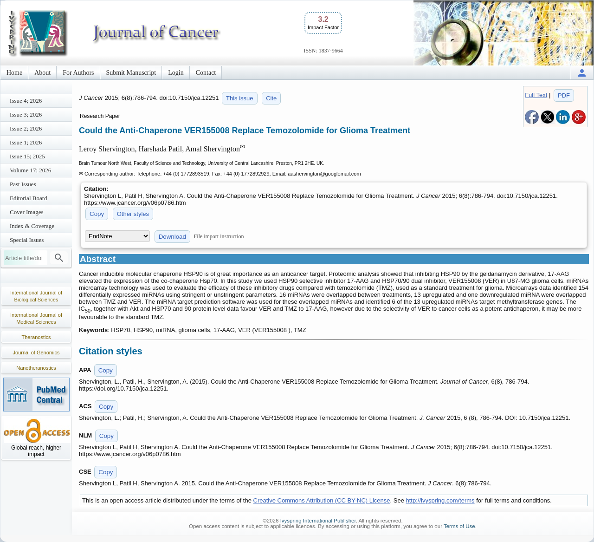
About (42, 72)
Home (14, 72)
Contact (206, 72)
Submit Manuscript (131, 72)
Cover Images (27, 212)
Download (172, 236)
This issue (239, 98)
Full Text (536, 94)
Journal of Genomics (36, 352)
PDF (564, 95)
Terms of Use (459, 526)
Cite (271, 98)
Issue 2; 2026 (26, 128)
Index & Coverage (32, 225)
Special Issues (27, 239)
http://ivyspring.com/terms (440, 500)
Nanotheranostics (36, 368)
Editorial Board (28, 198)
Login (175, 72)
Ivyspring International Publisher (318, 520)
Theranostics (36, 337)
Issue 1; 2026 (26, 142)
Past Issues (23, 184)
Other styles (133, 213)
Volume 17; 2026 (30, 170)
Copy (97, 213)
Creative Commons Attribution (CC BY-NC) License (321, 500)
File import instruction (219, 236)
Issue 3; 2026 (26, 114)
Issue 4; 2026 (26, 100)
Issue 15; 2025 (27, 156)
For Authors (78, 72)
